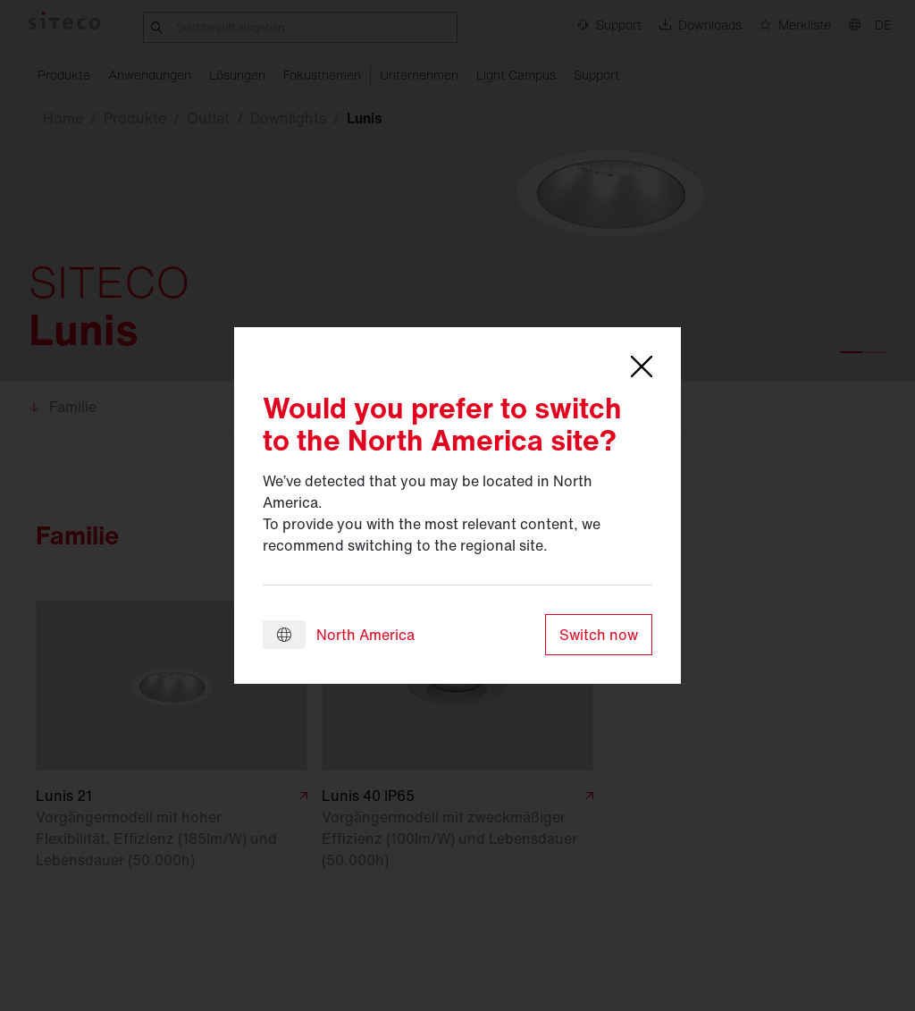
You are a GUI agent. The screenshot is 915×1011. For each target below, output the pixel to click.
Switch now (598, 634)
